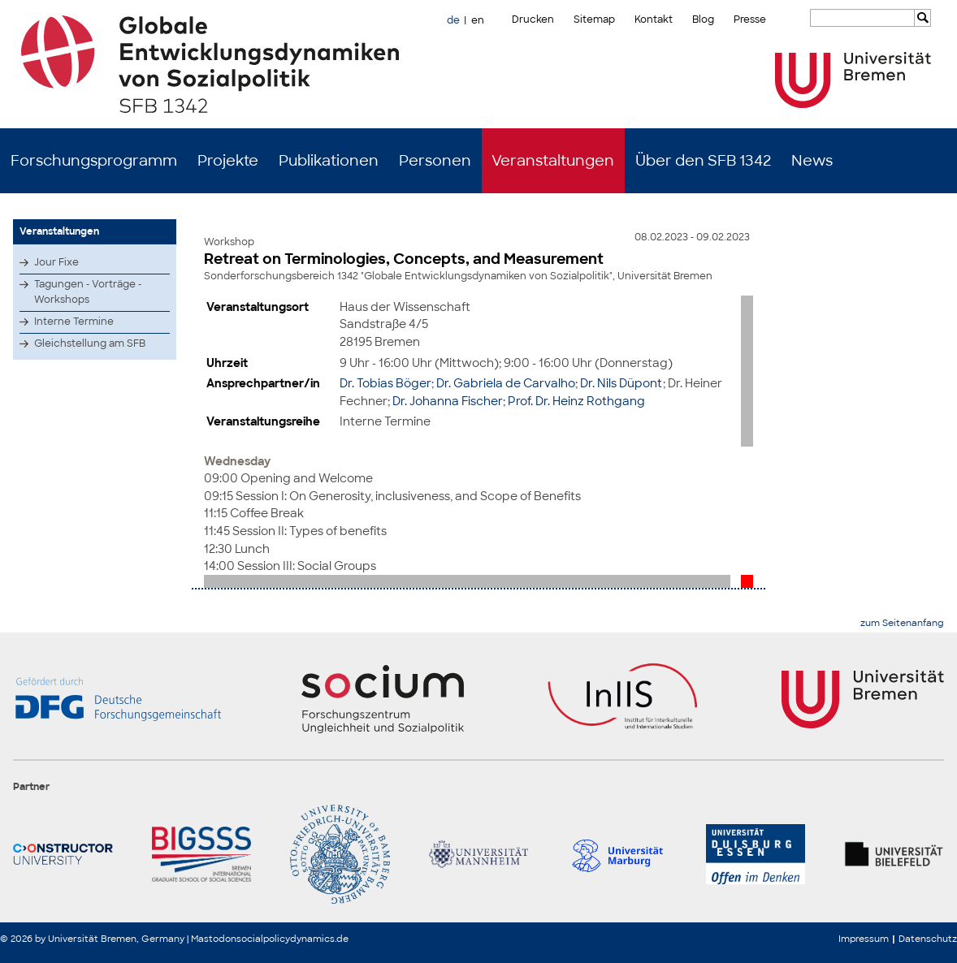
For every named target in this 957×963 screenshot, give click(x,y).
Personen (435, 161)
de (453, 20)
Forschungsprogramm (94, 161)
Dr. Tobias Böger (385, 383)
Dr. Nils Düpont (621, 383)
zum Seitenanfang (902, 623)
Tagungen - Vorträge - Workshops (87, 292)
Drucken (533, 19)
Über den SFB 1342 (703, 161)
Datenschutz (928, 938)
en (477, 20)
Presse (750, 19)
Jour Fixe (56, 262)
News (812, 161)
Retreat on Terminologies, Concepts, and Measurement (404, 259)
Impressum (863, 938)
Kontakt (653, 19)
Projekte (227, 161)
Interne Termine (74, 321)
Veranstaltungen (552, 161)
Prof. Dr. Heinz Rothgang (576, 400)
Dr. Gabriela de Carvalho (505, 383)
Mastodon (213, 938)
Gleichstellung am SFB (89, 343)
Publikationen (329, 161)
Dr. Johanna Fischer (447, 400)
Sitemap (594, 19)
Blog (703, 19)
